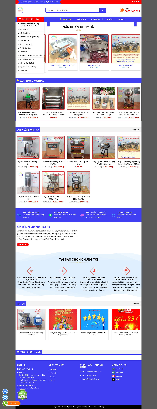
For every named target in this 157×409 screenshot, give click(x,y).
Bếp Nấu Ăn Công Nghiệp (28, 67)
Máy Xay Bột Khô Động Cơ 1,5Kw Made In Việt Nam (28, 113)
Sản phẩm (95, 19)
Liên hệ (121, 19)
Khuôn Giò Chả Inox (26, 40)
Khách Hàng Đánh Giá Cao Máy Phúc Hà (94, 334)
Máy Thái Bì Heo (25, 33)
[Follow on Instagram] (134, 1)
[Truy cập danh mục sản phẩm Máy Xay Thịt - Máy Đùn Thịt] (62, 52)
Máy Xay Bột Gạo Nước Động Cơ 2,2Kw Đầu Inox (104, 163)
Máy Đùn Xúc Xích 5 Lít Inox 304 (28, 198)
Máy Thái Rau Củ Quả (27, 59)
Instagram (117, 372)
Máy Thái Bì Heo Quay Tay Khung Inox (78, 113)
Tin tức (109, 19)
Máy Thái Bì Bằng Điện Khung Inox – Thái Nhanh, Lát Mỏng (129, 163)
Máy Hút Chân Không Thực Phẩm (31, 55)
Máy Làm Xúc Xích (26, 44)
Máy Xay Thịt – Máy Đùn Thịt (29, 37)
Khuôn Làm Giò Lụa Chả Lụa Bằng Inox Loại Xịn (103, 113)
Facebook (117, 369)
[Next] (135, 24)
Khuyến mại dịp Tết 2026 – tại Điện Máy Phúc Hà (63, 334)
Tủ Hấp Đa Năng (25, 48)
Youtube (117, 376)
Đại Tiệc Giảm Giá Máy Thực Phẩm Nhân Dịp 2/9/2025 (125, 334)
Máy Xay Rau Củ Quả (27, 63)
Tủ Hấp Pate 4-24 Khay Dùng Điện (78, 163)
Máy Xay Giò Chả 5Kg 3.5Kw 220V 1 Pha (53, 198)
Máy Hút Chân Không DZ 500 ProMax (53, 163)
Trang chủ (65, 19)
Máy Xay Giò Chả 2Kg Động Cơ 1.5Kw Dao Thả (78, 198)
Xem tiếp (136, 130)
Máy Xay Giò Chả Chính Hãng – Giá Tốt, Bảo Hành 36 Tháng (31, 24)
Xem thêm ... (24, 71)
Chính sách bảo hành (89, 375)
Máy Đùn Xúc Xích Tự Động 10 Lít (28, 163)
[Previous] (48, 24)
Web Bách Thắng (99, 407)
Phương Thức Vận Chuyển (90, 379)
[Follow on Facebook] (132, 1)
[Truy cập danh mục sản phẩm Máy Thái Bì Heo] (125, 52)
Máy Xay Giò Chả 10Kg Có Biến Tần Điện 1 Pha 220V (129, 113)
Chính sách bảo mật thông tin (91, 372)
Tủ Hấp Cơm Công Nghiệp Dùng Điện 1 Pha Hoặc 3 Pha (53, 113)
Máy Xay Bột (24, 52)
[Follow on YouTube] (138, 1)
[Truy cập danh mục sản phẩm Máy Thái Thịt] (94, 52)
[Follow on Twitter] (136, 1)
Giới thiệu (81, 19)
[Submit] (102, 10)
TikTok (116, 380)
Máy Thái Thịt (32, 29)
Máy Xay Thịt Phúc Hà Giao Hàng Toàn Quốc (31, 334)
